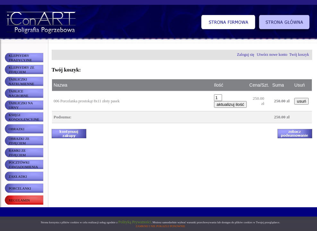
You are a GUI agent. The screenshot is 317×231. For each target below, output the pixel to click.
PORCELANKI (20, 188)
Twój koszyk (299, 54)
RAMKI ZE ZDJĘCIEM (17, 153)
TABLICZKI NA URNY (21, 105)
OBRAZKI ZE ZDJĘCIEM (19, 141)
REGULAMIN (19, 200)
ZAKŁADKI (18, 176)
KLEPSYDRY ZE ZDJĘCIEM (21, 69)
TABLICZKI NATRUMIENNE (21, 81)
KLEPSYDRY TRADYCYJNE (20, 58)
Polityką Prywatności (134, 222)
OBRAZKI (16, 129)
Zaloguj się (245, 54)
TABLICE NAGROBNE (18, 93)
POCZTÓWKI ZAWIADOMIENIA (23, 164)
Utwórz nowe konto (272, 54)
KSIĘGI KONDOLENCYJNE (24, 117)
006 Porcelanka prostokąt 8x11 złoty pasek (87, 101)
